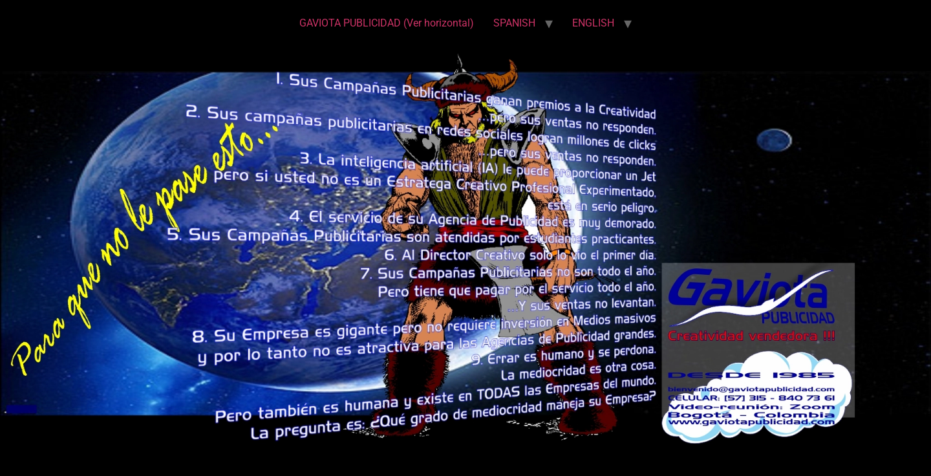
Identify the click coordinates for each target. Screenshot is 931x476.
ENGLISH (593, 23)
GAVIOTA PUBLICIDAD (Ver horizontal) (386, 23)
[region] (465, 251)
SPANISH (514, 23)
